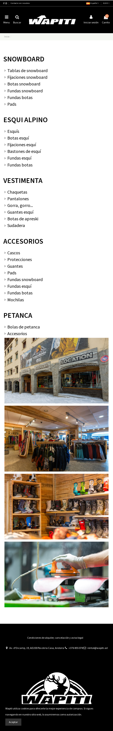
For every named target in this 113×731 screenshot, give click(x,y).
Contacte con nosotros (20, 3)
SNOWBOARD (23, 59)
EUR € (106, 3)
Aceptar (13, 722)
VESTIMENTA (22, 180)
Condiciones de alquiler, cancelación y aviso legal (55, 637)
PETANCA (17, 315)
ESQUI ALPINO (25, 119)
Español (92, 3)
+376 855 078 (76, 648)
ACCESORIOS (23, 241)
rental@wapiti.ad (97, 648)
